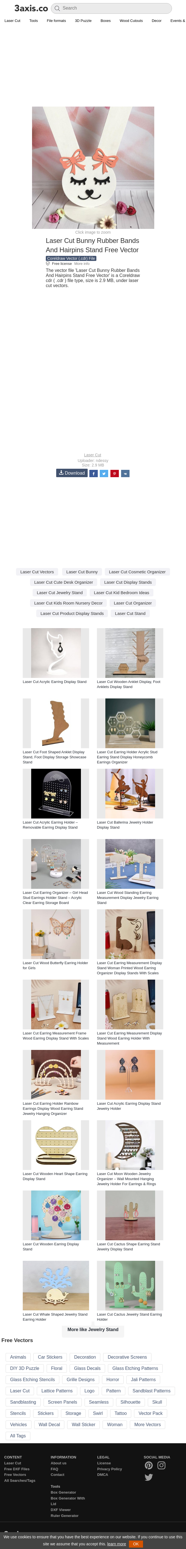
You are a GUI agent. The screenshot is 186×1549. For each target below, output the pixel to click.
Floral (56, 1368)
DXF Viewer (61, 1510)
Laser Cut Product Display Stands (72, 613)
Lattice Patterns (56, 1390)
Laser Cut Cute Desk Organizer (63, 582)
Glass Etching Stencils (32, 1379)
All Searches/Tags (19, 1480)
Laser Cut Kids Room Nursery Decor (68, 603)
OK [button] (136, 1544)
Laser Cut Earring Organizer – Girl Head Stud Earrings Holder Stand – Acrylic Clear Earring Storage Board (55, 897)
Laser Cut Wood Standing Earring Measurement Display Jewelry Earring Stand (127, 897)
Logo (90, 1390)
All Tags (18, 1435)
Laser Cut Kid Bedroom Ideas (121, 592)
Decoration (85, 1357)
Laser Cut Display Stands (128, 582)
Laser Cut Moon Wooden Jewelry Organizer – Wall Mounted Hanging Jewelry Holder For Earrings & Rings (126, 1179)
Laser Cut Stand (130, 613)
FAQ (54, 1469)
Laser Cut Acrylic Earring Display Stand (55, 682)
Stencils (18, 1413)
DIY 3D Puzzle (24, 1368)
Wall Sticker (83, 1424)
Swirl (98, 1413)
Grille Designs (81, 1379)
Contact (57, 1475)
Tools (33, 21)
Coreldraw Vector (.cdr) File (71, 258)
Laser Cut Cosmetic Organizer (137, 571)
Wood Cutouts (131, 21)
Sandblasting (23, 1402)
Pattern (113, 1390)
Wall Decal (49, 1424)
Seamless (99, 1402)
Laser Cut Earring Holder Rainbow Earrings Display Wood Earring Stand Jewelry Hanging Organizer (53, 1108)
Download (72, 472)
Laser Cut (12, 21)
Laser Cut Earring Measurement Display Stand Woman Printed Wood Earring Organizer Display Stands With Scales (129, 968)
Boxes (106, 21)
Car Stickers (50, 1357)
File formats (56, 21)
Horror (112, 1379)
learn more (116, 1544)
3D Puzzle (83, 21)
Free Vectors (15, 1475)
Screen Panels (62, 1402)
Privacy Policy (109, 1469)
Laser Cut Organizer (133, 603)
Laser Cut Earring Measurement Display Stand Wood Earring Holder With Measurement (129, 1038)
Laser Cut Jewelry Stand (60, 592)
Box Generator (63, 1492)
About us (59, 1463)
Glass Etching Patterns (135, 1368)
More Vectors (147, 1424)
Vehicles (18, 1424)
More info (81, 263)
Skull (157, 1402)
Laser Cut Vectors (37, 571)
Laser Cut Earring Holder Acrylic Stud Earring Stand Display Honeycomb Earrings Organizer (127, 757)
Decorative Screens (127, 1357)
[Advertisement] (93, 66)
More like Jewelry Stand (92, 1329)
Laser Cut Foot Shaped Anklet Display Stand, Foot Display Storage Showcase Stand (54, 757)
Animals (18, 1357)
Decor (157, 21)
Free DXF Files (17, 1469)
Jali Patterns (143, 1379)
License (104, 1463)
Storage (73, 1413)
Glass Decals (87, 1368)
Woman (115, 1424)
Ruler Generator (65, 1516)
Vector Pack (150, 1413)
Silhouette (130, 1402)
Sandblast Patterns (152, 1390)
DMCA (102, 1475)
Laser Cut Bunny (82, 571)
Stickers (46, 1413)
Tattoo (121, 1413)
